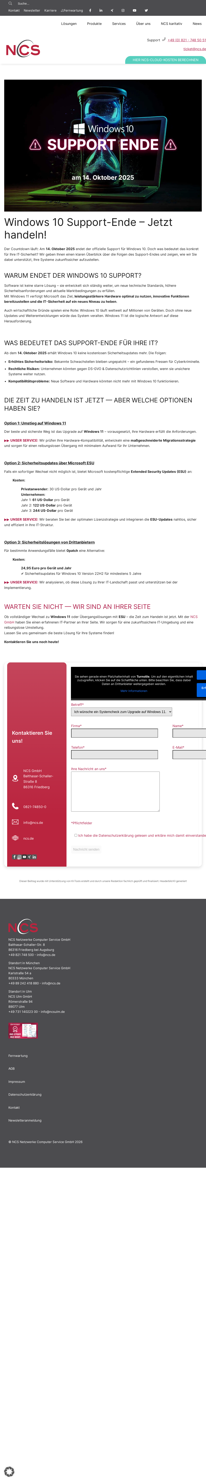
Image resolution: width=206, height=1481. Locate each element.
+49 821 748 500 (21, 955)
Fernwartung (72, 10)
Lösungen (69, 23)
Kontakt (14, 10)
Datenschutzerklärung (24, 1094)
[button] (9, 1471)
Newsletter (32, 10)
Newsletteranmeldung (24, 1120)
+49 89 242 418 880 (23, 983)
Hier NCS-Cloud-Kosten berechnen (165, 60)
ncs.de (28, 838)
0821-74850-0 (34, 807)
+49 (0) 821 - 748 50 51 (187, 40)
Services (119, 23)
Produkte (94, 23)
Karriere (50, 10)
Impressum (16, 1082)
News (197, 23)
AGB (11, 1069)
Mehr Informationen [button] (133, 691)
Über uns (143, 23)
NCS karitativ (171, 23)
